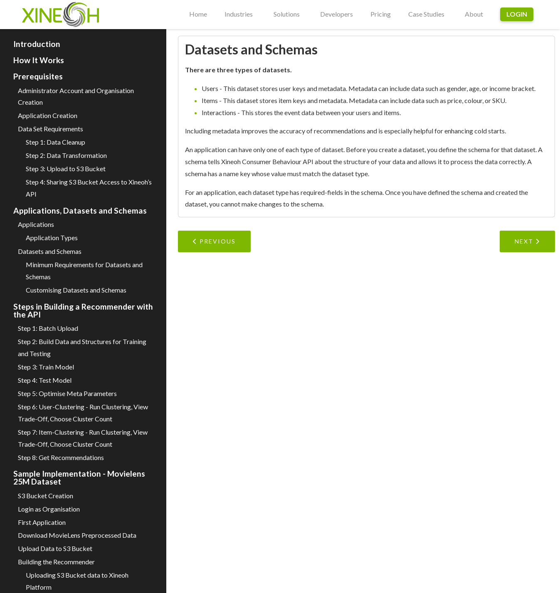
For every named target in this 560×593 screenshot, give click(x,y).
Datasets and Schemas (49, 251)
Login (516, 14)
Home (198, 14)
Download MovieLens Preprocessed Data (77, 535)
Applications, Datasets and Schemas (80, 210)
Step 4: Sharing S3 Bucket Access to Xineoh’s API (89, 188)
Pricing (380, 14)
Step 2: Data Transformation (66, 155)
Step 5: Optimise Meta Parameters (67, 393)
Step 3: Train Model (46, 367)
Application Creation (47, 115)
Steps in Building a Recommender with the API (83, 310)
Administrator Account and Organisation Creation (76, 96)
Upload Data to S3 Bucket (55, 548)
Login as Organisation (49, 509)
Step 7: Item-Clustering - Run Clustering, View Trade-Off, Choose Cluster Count (83, 438)
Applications (36, 224)
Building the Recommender (56, 562)
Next (527, 241)
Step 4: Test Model (45, 380)
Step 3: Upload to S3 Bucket (66, 168)
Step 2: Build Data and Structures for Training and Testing (82, 347)
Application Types (52, 237)
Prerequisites (38, 76)
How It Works (38, 60)
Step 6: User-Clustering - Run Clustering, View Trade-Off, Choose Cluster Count (83, 413)
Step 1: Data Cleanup (55, 142)
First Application (42, 522)
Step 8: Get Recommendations (61, 457)
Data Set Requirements (50, 129)
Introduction (36, 44)
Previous (214, 241)
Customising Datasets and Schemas (76, 290)
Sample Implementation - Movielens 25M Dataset (79, 477)
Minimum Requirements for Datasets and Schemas (84, 271)
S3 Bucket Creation (45, 495)
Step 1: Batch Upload (48, 328)
